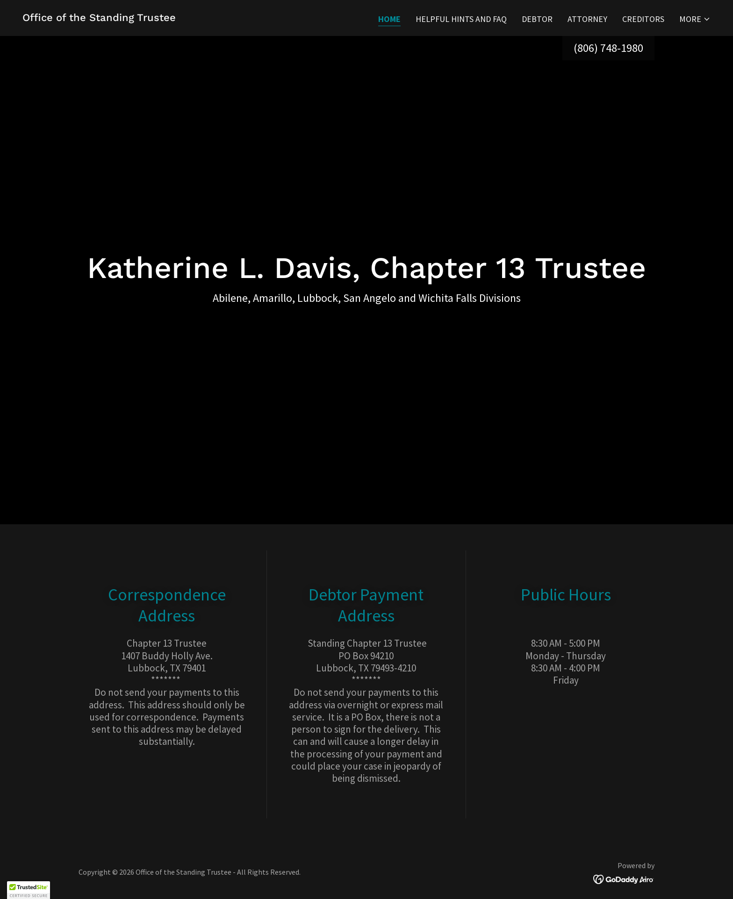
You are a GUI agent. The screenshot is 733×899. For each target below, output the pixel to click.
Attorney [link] (587, 19)
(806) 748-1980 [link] (608, 48)
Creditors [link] (643, 19)
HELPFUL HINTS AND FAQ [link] (461, 19)
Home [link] (389, 19)
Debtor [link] (537, 19)
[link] (99, 18)
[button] (695, 19)
